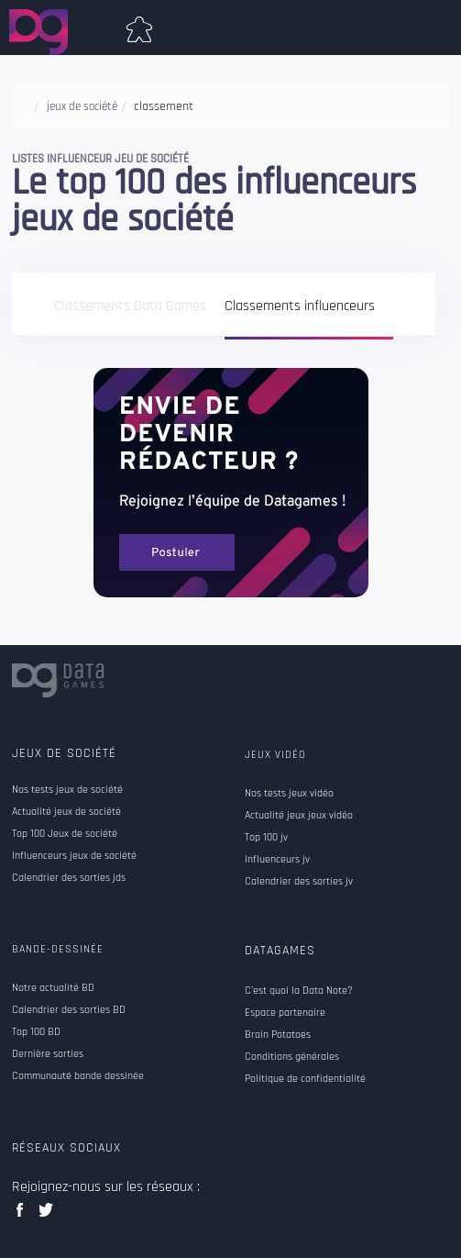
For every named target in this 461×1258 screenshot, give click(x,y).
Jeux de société (64, 753)
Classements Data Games (130, 307)
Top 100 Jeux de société (64, 834)
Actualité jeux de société (66, 812)
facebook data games (23, 1215)
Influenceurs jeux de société (74, 856)
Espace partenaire (285, 1013)
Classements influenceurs (300, 307)
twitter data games (46, 1215)
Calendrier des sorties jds (69, 878)
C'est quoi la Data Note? (299, 990)
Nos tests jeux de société (67, 790)
